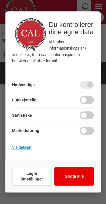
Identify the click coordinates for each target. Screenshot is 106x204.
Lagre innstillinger (32, 176)
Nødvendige (23, 85)
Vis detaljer (22, 147)
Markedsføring (25, 131)
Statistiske (22, 115)
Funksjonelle (24, 100)
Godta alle (74, 176)
